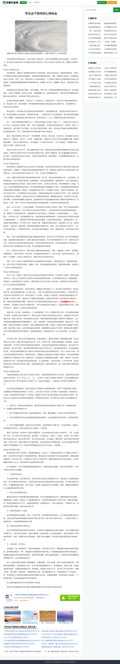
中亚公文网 (57, 662)
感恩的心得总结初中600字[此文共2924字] (19, 644)
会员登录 (102, 2)
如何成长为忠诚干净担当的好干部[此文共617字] (59, 631)
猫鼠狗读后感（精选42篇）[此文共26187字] (58, 647)
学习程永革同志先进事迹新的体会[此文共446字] (22, 640)
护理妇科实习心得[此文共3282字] (54, 637)
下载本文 (52, 18)
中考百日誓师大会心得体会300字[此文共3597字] (22, 631)
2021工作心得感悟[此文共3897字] (16, 637)
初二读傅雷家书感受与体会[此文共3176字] (57, 640)
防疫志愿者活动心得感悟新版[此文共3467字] (20, 634)
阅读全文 (45, 18)
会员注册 (113, 2)
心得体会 (36, 2)
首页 (29, 2)
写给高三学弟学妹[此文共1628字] (16, 647)
